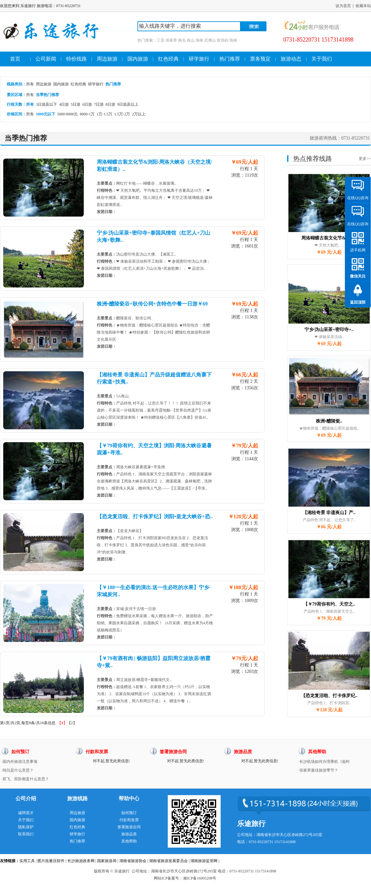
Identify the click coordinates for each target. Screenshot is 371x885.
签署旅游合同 (129, 827)
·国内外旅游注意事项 (19, 761)
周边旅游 (107, 59)
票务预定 (260, 59)
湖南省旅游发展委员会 (168, 861)
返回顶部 (358, 302)
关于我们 (321, 59)
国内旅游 (137, 59)
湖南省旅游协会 (132, 861)
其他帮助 (129, 841)
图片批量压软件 (51, 861)
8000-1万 (87, 114)
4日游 (64, 104)
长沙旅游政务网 (81, 861)
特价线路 (76, 59)
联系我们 (26, 834)
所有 (30, 84)
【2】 (72, 723)
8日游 (110, 104)
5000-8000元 (67, 114)
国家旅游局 (106, 861)
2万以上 (138, 114)
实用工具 (27, 861)
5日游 (75, 104)
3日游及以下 (46, 104)
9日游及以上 (127, 104)
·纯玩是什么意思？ (18, 770)
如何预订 (129, 813)
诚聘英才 (26, 813)
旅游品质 (129, 834)
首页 (15, 59)
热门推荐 (229, 59)
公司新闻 (45, 59)
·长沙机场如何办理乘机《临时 (324, 761)
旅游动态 (291, 59)
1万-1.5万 (104, 114)
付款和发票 (129, 820)
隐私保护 (26, 827)
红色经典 (168, 59)
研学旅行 (199, 59)
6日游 (87, 104)
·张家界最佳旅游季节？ (318, 770)
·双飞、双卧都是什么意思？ (25, 779)
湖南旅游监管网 (203, 861)
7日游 (99, 104)
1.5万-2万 (122, 114)
